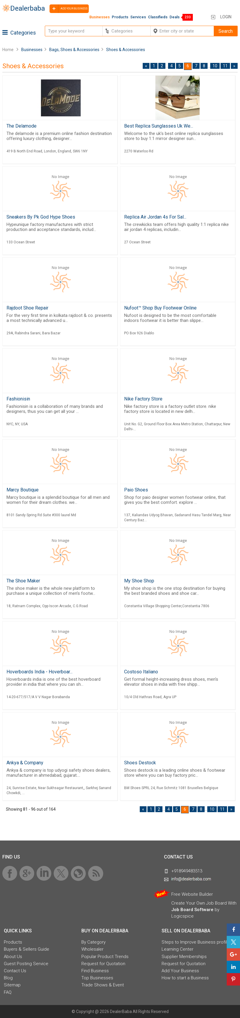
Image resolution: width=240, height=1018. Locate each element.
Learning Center (177, 949)
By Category (93, 942)
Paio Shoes (136, 490)
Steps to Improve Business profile (195, 942)
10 (215, 65)
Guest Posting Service (26, 963)
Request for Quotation (103, 963)
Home (8, 49)
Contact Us (15, 970)
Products (120, 17)
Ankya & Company (24, 762)
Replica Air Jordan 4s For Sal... (155, 217)
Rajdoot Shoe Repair (27, 308)
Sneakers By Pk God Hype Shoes (40, 217)
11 (225, 65)
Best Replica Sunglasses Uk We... (158, 126)
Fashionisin (18, 399)
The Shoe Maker (23, 581)
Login (225, 16)
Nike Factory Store (143, 399)
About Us (13, 956)
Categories (19, 33)
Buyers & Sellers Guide (26, 949)
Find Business (95, 970)
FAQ (7, 992)
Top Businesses (97, 977)
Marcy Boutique (22, 490)
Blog (8, 977)
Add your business (69, 8)
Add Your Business (180, 970)
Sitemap (12, 985)
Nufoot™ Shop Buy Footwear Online (160, 308)
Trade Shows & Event (102, 985)
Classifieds (157, 17)
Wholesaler (92, 949)
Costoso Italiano (141, 672)
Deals (175, 17)
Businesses (99, 17)
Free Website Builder (192, 894)
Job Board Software (192, 909)
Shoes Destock (140, 762)
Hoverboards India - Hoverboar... (39, 672)
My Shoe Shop (139, 581)
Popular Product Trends (105, 956)
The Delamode (21, 126)
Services (138, 17)
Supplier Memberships (184, 956)
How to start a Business (185, 977)
